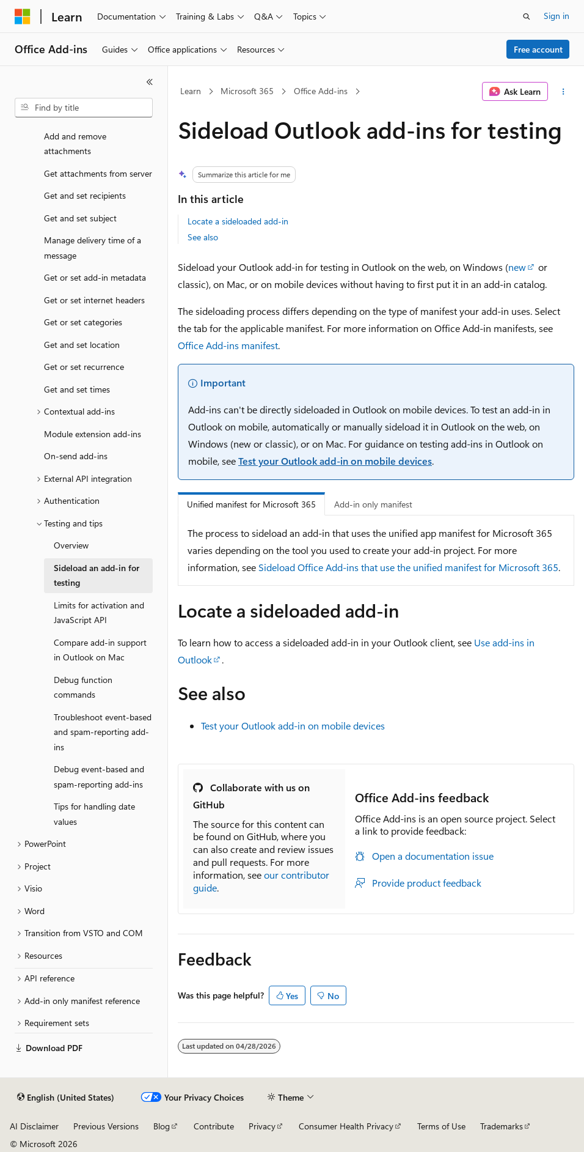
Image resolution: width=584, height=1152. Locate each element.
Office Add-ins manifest (228, 345)
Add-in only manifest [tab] (373, 504)
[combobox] (84, 107)
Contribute (214, 1126)
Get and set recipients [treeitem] (85, 195)
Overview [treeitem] (71, 545)
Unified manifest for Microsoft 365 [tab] (251, 504)
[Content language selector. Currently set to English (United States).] (66, 1097)
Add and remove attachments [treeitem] (75, 143)
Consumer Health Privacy (346, 1126)
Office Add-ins (321, 91)
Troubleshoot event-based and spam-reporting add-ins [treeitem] (102, 732)
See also (203, 237)
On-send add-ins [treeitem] (76, 456)
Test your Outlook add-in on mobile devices (335, 460)
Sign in (556, 15)
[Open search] (526, 17)
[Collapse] (149, 82)
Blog (161, 1126)
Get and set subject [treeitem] (80, 218)
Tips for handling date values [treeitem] (94, 813)
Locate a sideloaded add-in (238, 221)
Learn (190, 91)
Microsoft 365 (247, 91)
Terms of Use (441, 1126)
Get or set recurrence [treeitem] (84, 366)
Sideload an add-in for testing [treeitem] (96, 575)
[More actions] (563, 92)
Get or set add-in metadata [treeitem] (95, 277)
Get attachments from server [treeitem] (98, 173)
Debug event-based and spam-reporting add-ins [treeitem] (99, 776)
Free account (538, 49)
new (517, 266)
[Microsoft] (23, 16)
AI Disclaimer (34, 1126)
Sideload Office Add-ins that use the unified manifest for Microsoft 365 (408, 567)
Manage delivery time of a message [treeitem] (92, 247)
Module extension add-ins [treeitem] (92, 434)
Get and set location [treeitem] (82, 344)
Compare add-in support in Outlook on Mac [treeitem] (100, 650)
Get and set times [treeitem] (77, 389)
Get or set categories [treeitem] (83, 322)
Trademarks (501, 1126)
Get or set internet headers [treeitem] (94, 300)
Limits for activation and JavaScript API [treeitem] (99, 612)
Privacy (262, 1126)
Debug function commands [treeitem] (83, 687)
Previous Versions (106, 1126)
